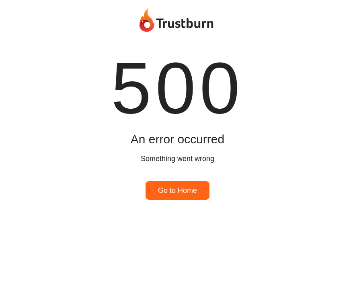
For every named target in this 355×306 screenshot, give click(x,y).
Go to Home (177, 190)
